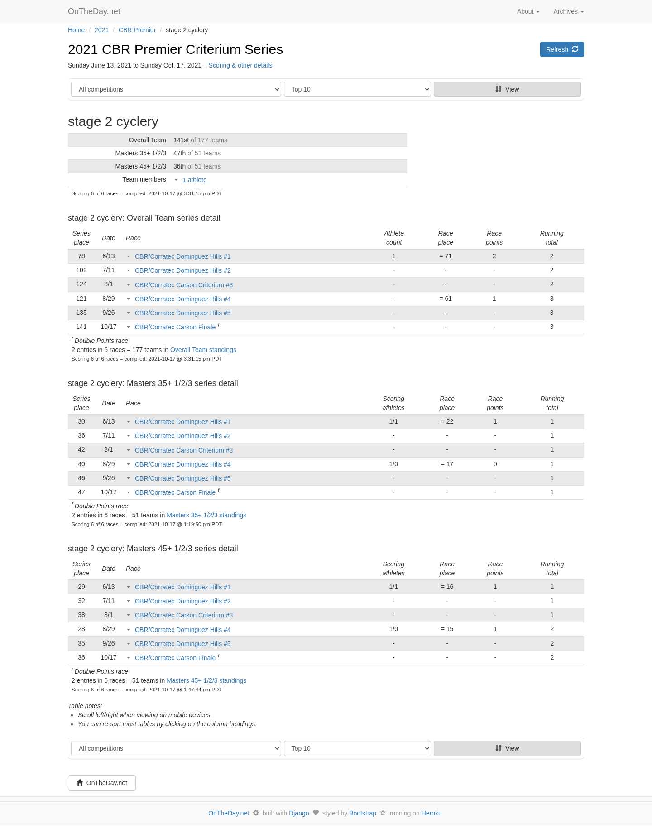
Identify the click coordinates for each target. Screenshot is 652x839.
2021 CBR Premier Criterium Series (175, 49)
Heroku (432, 813)
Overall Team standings (203, 349)
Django (299, 813)
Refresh (562, 49)
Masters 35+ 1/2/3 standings (206, 515)
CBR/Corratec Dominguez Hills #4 (183, 299)
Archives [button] (568, 11)
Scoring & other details (241, 65)
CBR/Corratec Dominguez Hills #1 (183, 256)
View (507, 89)
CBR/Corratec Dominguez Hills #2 (183, 270)
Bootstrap (362, 813)
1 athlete (194, 179)
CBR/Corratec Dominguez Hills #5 (183, 313)
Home (76, 30)
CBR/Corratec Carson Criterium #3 (184, 285)
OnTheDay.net (95, 11)
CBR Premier (137, 30)
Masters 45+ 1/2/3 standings (206, 680)
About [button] (528, 11)
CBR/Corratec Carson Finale (175, 327)
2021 (102, 30)
